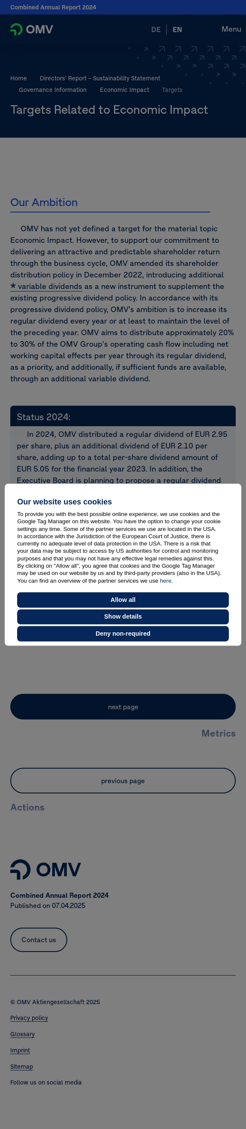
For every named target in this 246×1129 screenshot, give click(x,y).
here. (166, 581)
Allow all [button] (123, 599)
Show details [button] (123, 616)
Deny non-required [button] (123, 633)
